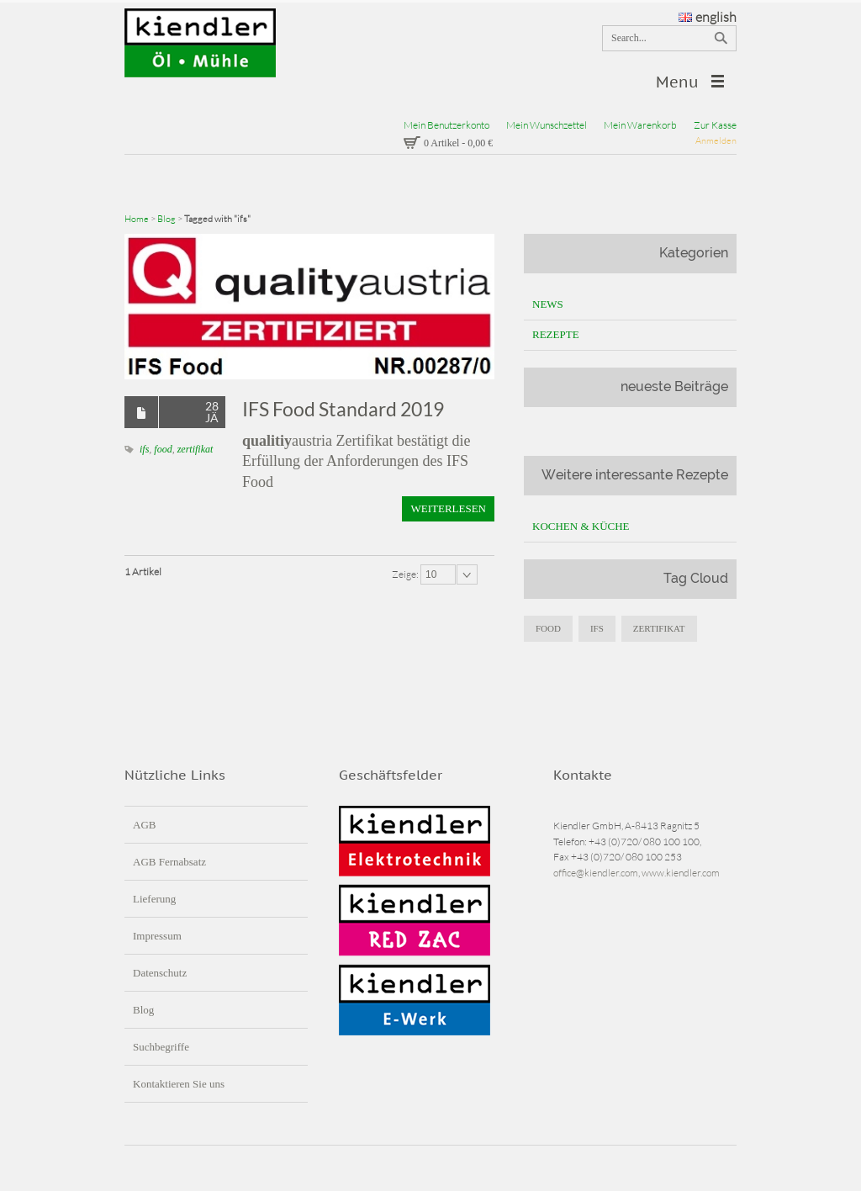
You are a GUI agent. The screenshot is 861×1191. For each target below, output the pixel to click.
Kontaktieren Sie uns (178, 1083)
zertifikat (195, 449)
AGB (144, 824)
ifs (144, 449)
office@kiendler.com (595, 872)
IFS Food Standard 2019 (343, 409)
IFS (597, 628)
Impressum (157, 935)
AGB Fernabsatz (169, 861)
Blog (166, 219)
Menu (677, 82)
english (708, 16)
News (547, 304)
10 (430, 574)
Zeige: (406, 574)
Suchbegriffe (161, 1046)
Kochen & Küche (581, 526)
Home (136, 219)
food (163, 449)
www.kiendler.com (681, 872)
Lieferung (154, 898)
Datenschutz (160, 972)
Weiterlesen (448, 508)
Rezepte (555, 334)
